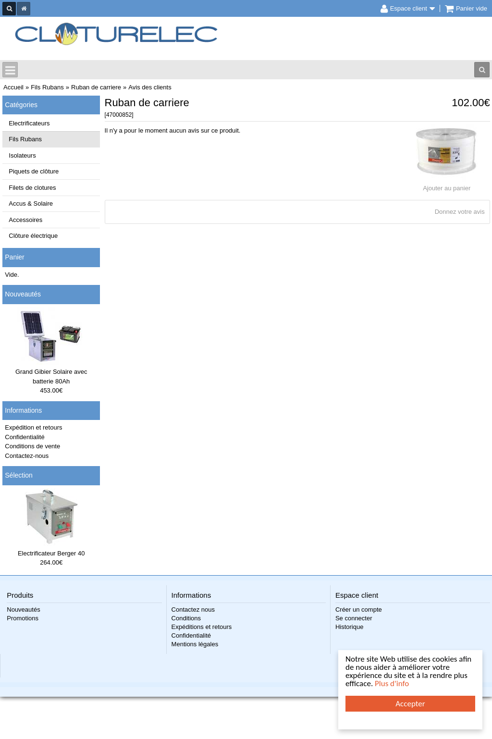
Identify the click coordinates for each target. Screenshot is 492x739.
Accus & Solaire (31, 203)
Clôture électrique (33, 235)
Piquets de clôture (34, 171)
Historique (349, 626)
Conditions (186, 618)
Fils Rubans (25, 139)
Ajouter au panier (446, 188)
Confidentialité (24, 437)
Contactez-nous (27, 455)
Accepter (410, 704)
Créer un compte (358, 609)
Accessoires (25, 219)
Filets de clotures (32, 187)
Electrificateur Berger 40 (51, 553)
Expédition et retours (33, 427)
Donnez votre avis (460, 211)
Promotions (22, 618)
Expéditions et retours (202, 626)
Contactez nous (193, 609)
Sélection (19, 475)
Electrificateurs (29, 123)
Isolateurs (22, 155)
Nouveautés (23, 294)
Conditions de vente (32, 446)
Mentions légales (195, 644)
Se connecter (353, 618)
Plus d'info (392, 683)
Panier (14, 257)
